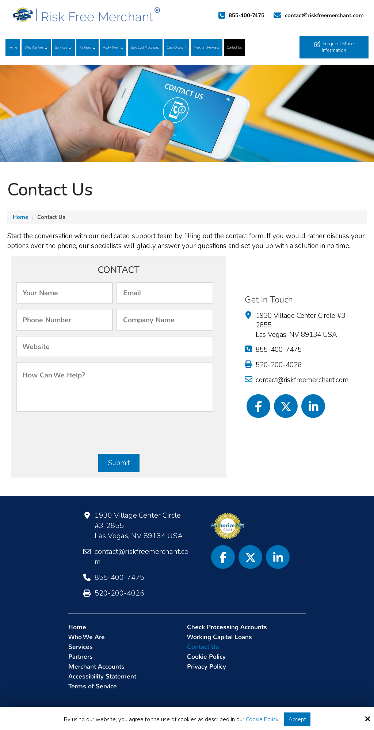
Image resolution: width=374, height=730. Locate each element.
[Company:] (165, 319)
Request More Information (334, 47)
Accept (297, 719)
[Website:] (114, 346)
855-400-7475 (246, 15)
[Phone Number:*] (64, 319)
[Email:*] (165, 293)
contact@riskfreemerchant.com (325, 15)
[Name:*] (64, 293)
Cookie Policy (262, 719)
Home (20, 217)
